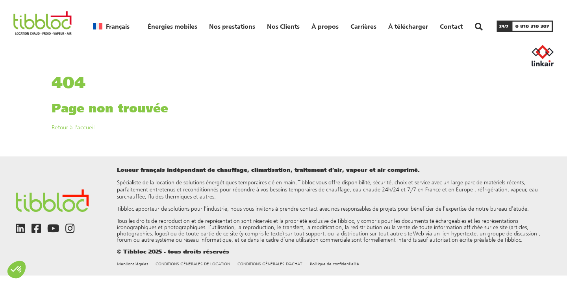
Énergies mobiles (172, 26)
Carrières (363, 26)
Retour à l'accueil (73, 127)
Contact (451, 26)
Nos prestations (232, 26)
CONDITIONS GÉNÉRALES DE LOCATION (193, 263)
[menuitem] (111, 26)
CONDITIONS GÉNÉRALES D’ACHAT (269, 263)
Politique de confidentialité (334, 263)
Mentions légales (132, 263)
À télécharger (408, 26)
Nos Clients (283, 26)
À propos (325, 26)
